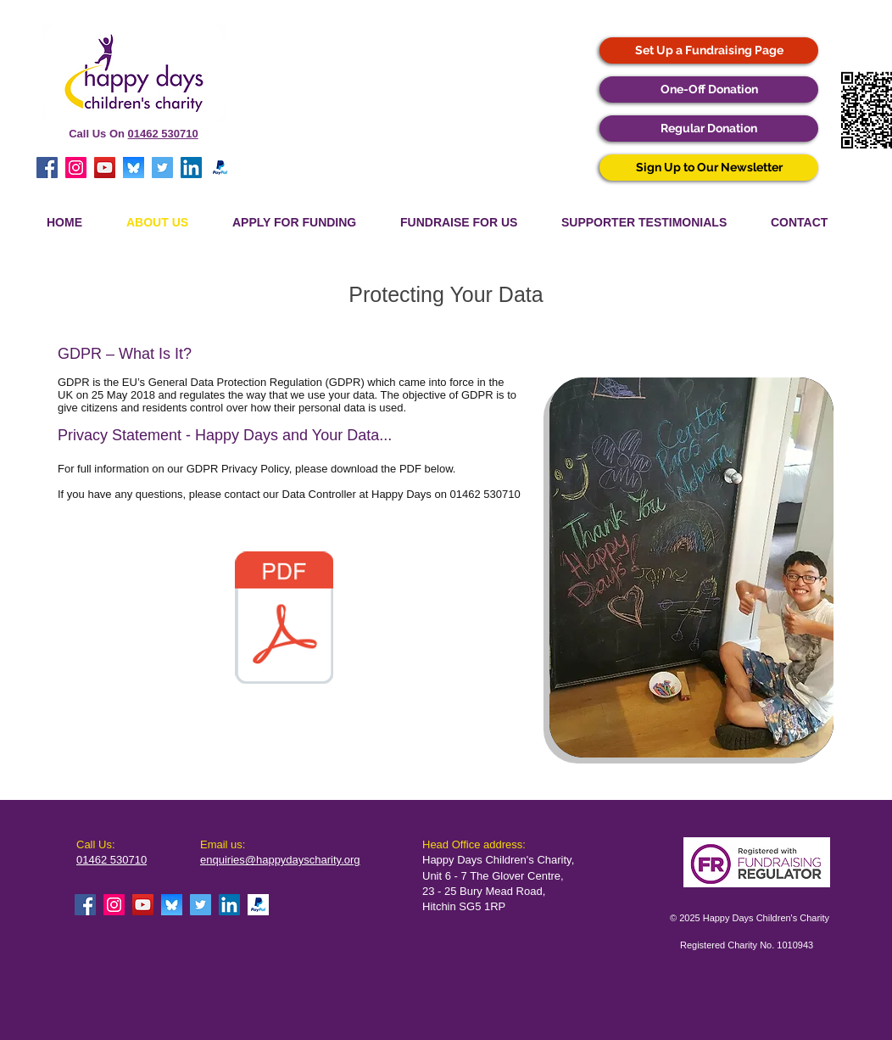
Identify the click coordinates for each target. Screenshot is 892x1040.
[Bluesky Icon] (133, 167)
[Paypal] (220, 167)
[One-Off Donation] (708, 89)
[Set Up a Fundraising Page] (708, 50)
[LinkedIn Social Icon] (191, 167)
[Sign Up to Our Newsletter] (708, 167)
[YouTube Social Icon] (104, 167)
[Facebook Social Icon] (47, 167)
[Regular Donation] (708, 128)
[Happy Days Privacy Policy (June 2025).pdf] (284, 619)
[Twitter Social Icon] (162, 167)
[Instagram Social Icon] (75, 167)
